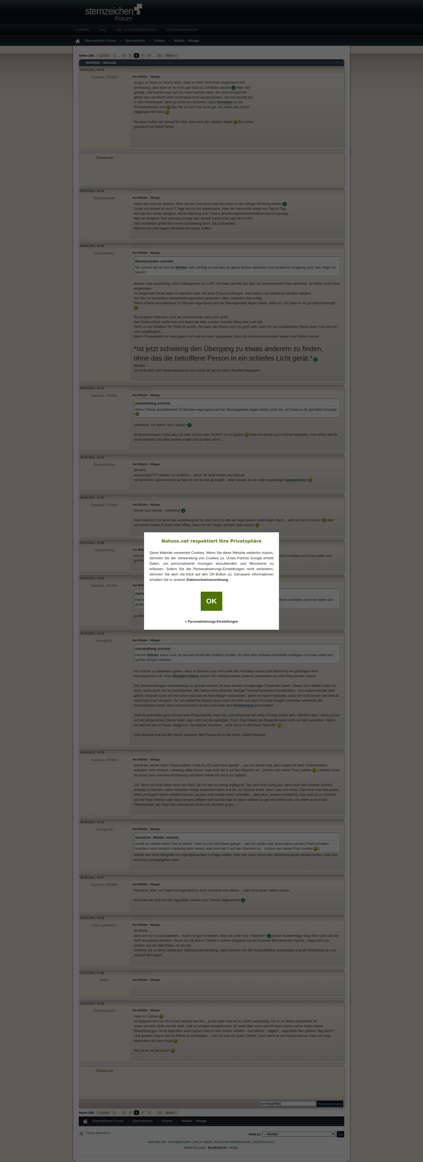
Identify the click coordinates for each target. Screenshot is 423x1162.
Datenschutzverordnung (207, 580)
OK (211, 601)
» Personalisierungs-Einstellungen (211, 621)
